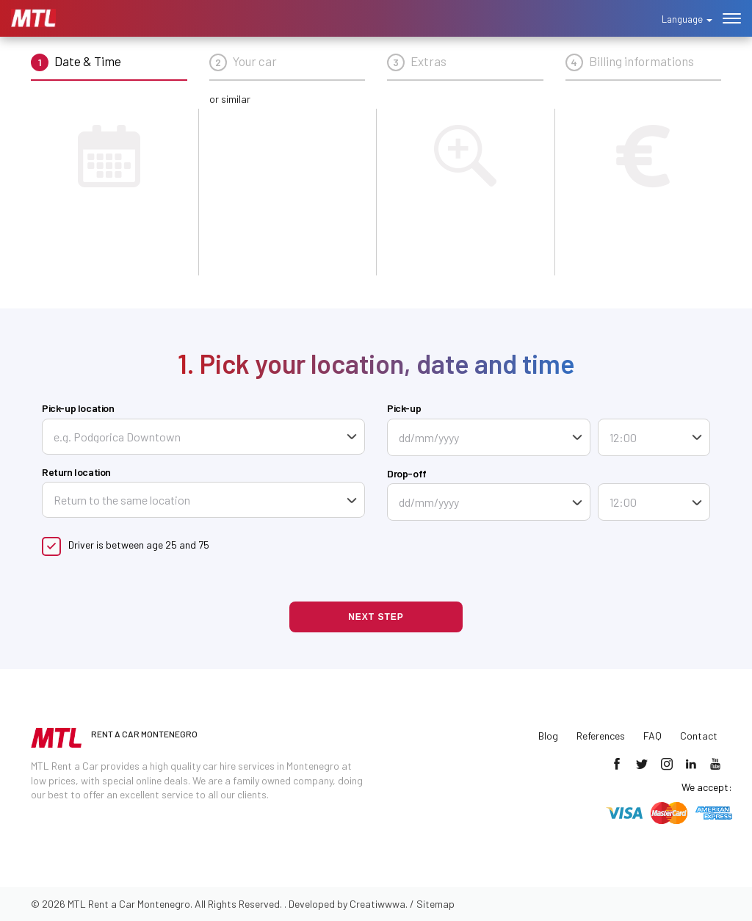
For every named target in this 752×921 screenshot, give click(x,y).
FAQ (652, 735)
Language (687, 19)
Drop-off (407, 473)
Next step (376, 617)
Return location (76, 472)
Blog (548, 735)
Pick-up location (78, 408)
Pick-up (404, 408)
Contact (698, 735)
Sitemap (435, 903)
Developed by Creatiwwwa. (348, 903)
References (600, 735)
